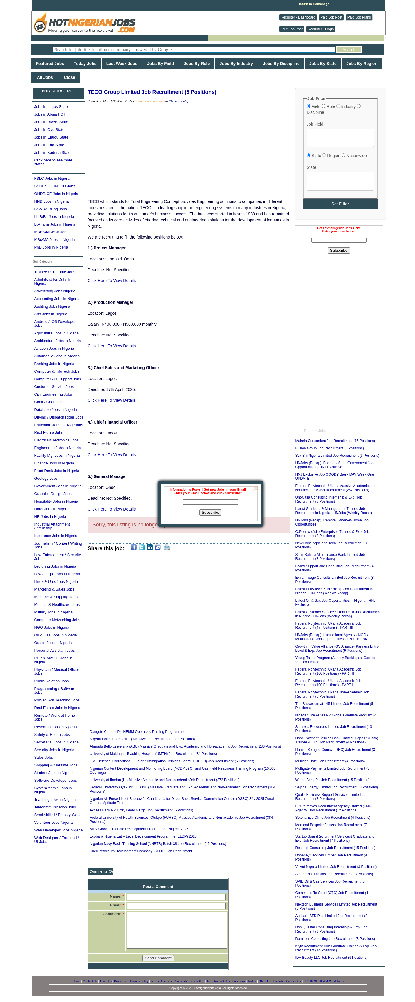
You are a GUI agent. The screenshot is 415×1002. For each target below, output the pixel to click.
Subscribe (210, 512)
